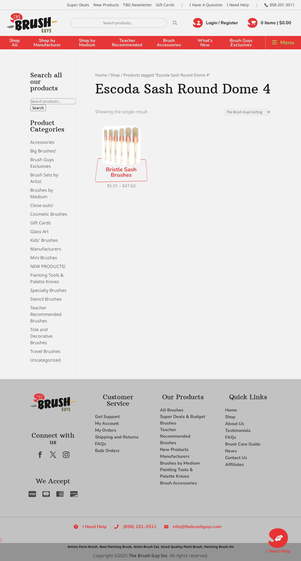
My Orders (105, 430)
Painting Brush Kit (219, 546)
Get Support (107, 417)
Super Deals (78, 4)
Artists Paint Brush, (83, 546)
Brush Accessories (169, 43)
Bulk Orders (107, 451)
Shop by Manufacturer (47, 43)
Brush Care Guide (242, 444)
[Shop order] (247, 112)
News (231, 451)
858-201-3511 (282, 4)
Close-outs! (41, 205)
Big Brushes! (43, 151)
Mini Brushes (43, 258)
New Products (106, 4)
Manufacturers (45, 249)
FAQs (100, 444)
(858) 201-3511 (139, 527)
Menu (287, 42)
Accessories (42, 142)
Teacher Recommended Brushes (46, 314)
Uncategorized (45, 360)
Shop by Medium (87, 43)
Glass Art (39, 231)
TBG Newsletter (137, 4)
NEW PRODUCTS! (47, 266)
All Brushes (171, 410)
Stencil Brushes (46, 299)
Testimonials (238, 431)
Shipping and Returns (117, 437)
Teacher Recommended (127, 43)
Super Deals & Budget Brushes (182, 420)
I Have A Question (206, 4)
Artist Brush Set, (147, 546)
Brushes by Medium (180, 463)
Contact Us (236, 458)
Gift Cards (165, 4)
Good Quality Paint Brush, (182, 546)
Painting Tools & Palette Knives (176, 473)
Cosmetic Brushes (48, 214)
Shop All (15, 43)
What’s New (205, 43)
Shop (115, 75)
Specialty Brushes (48, 290)
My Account (107, 423)
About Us (234, 424)
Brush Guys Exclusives (241, 43)
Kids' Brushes (44, 240)
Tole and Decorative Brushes (41, 336)
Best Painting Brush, (116, 546)
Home (101, 75)
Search (38, 107)
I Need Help (238, 4)
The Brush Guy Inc (148, 556)
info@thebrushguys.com (197, 527)
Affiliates (234, 465)
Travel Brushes (45, 351)
